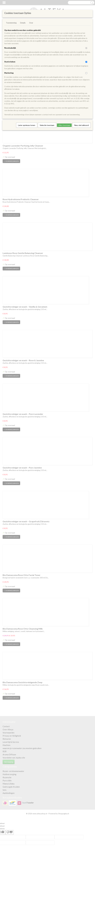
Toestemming (11, 23)
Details (23, 23)
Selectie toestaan (47, 125)
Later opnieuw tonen (26, 125)
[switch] (86, 48)
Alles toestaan (64, 125)
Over (31, 23)
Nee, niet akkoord (81, 125)
